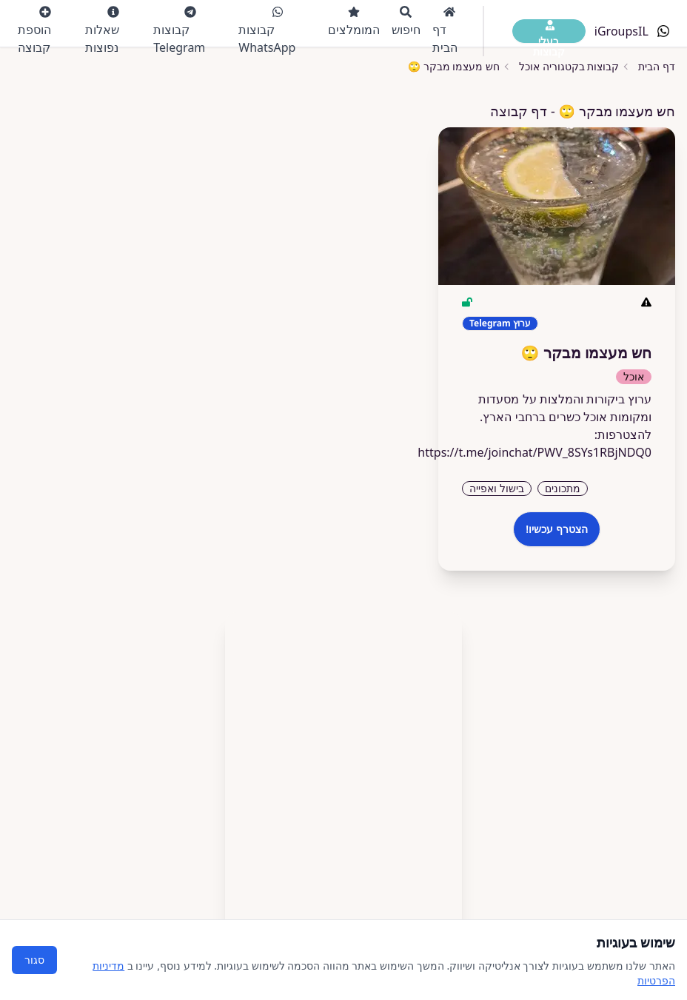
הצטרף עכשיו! (557, 529)
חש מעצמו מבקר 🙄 (454, 66)
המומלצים (354, 22)
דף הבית (445, 31)
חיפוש (406, 22)
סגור (34, 960)
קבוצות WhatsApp (266, 31)
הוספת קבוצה (34, 31)
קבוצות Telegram (179, 31)
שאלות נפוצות (102, 31)
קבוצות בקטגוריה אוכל (569, 66)
